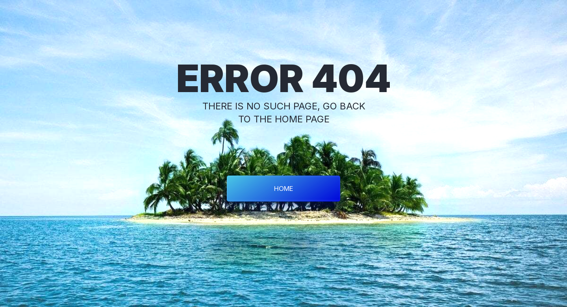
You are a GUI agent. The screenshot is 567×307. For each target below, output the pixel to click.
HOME (283, 188)
